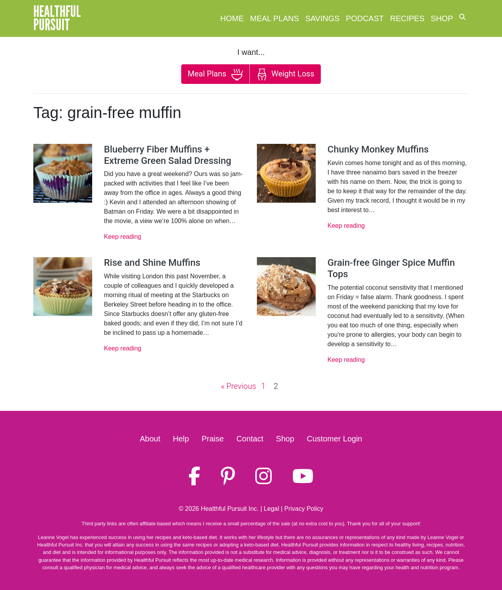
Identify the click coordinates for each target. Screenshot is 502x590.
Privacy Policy (304, 508)
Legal (271, 508)
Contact (250, 438)
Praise (213, 438)
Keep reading (122, 236)
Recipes (407, 18)
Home (232, 18)
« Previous (238, 386)
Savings (322, 18)
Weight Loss (285, 74)
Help (181, 438)
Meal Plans (274, 18)
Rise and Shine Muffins (152, 262)
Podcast (365, 18)
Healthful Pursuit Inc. (230, 508)
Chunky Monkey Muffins (378, 149)
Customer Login (334, 438)
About (150, 438)
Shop (442, 18)
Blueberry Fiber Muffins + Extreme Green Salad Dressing (167, 155)
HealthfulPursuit (57, 18)
